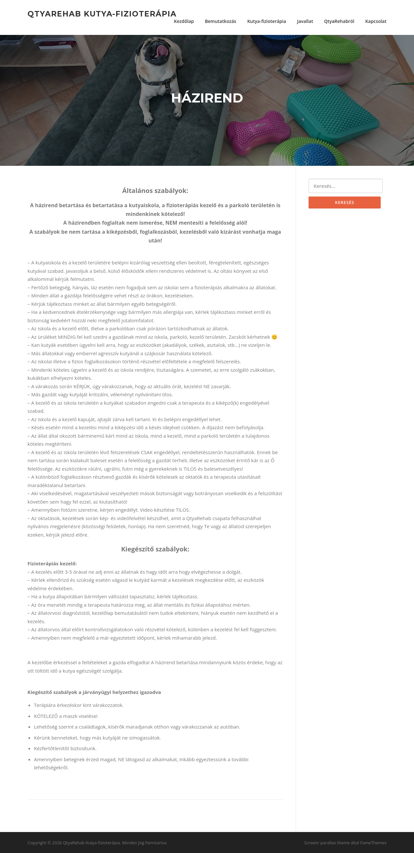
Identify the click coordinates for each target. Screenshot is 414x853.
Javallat (305, 21)
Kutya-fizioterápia (266, 21)
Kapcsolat (376, 21)
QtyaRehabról (339, 21)
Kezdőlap (184, 21)
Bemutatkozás (220, 21)
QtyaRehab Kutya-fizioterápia (102, 13)
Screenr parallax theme (327, 843)
